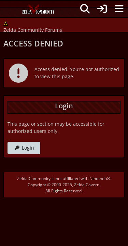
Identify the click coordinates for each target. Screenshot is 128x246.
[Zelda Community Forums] (38, 11)
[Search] (85, 9)
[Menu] (119, 9)
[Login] (102, 9)
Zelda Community (34, 178)
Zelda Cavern (86, 185)
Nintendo (98, 178)
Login (24, 148)
